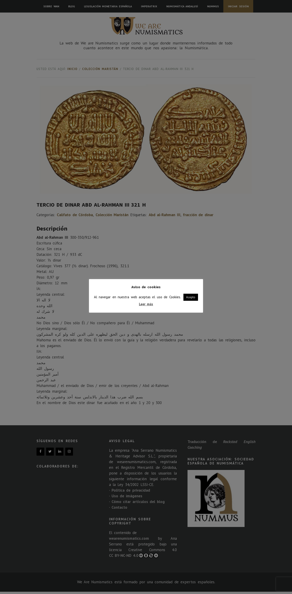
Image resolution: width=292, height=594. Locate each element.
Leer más (146, 304)
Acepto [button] (190, 297)
